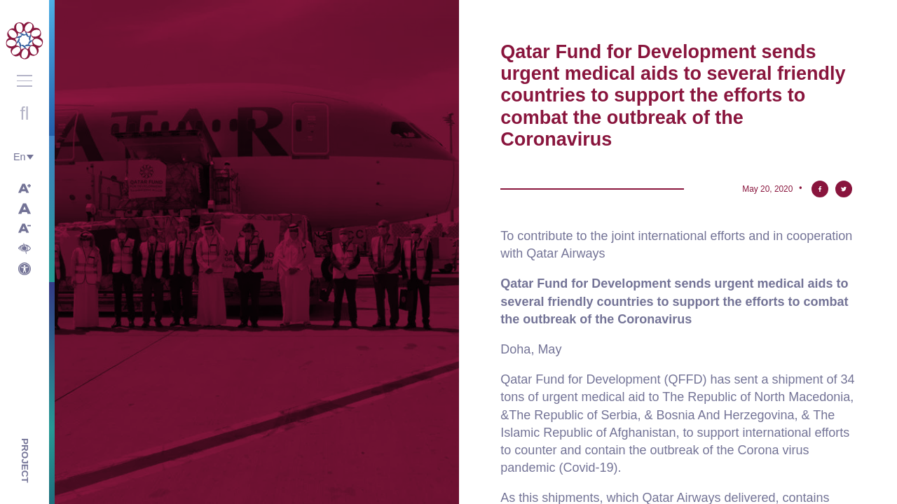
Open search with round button (24, 113)
